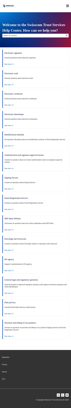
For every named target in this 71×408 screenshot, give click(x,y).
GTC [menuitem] (3, 379)
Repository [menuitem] (5, 357)
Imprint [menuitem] (4, 372)
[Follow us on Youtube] (67, 395)
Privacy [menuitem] (4, 364)
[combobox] (33, 35)
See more (7, 64)
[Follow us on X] (62, 395)
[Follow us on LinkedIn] (58, 395)
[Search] (67, 35)
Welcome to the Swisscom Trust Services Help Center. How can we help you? (33, 27)
